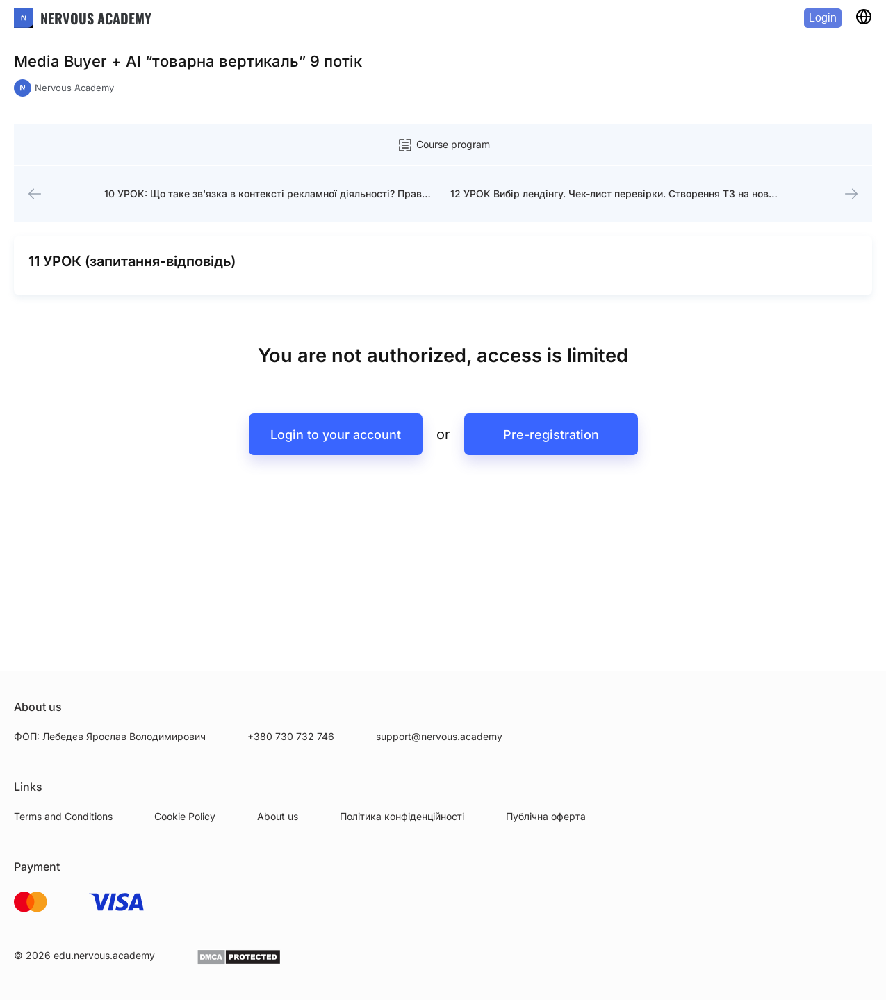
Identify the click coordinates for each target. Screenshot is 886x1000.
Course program (443, 145)
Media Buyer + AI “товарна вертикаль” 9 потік (188, 61)
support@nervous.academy (439, 736)
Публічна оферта (546, 816)
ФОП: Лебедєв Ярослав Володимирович (110, 736)
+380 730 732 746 (290, 736)
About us (277, 816)
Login (823, 18)
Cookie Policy (184, 816)
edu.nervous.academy (104, 955)
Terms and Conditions (63, 816)
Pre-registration (551, 434)
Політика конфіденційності (402, 816)
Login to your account (335, 434)
